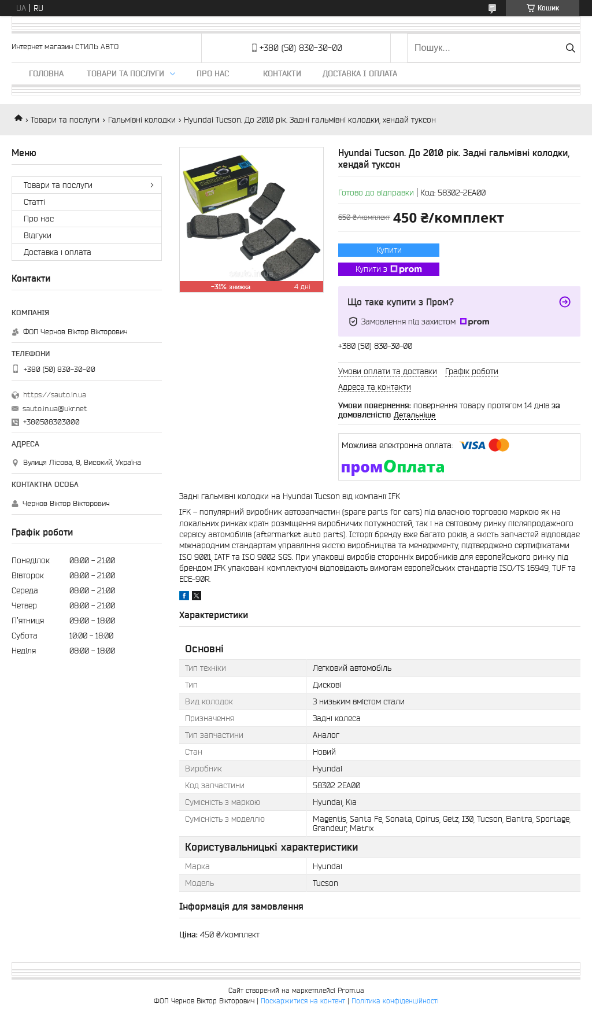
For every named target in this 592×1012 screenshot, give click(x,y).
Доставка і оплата (360, 73)
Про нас (213, 73)
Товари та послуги (125, 73)
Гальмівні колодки (142, 119)
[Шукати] (570, 48)
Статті (34, 201)
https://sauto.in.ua (54, 394)
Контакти (282, 73)
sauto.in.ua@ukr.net (55, 408)
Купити (389, 249)
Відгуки (37, 235)
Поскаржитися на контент (303, 1000)
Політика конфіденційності (395, 1000)
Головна (46, 73)
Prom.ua (351, 990)
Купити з (389, 269)
